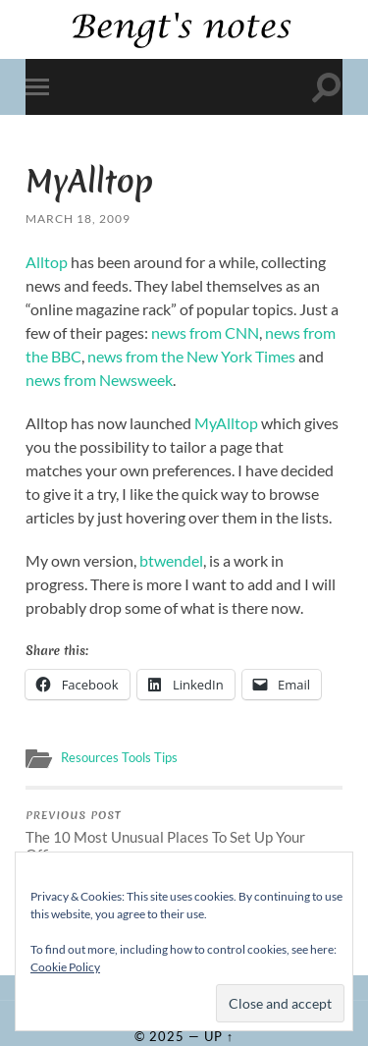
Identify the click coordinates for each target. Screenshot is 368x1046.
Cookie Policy (65, 967)
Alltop (47, 261)
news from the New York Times (191, 356)
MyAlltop (226, 422)
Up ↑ (219, 1036)
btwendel (171, 560)
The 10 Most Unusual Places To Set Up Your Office (184, 835)
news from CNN (205, 332)
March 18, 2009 (78, 218)
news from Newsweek (99, 379)
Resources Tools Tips (119, 757)
